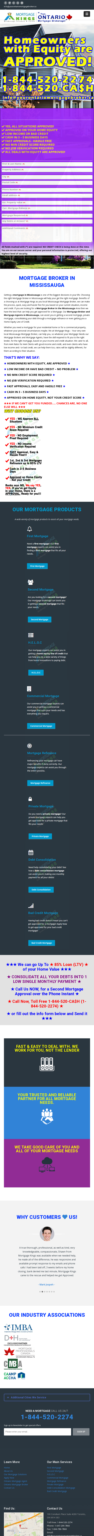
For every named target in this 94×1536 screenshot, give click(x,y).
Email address (11, 195)
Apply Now (9, 1477)
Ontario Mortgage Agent (15, 1481)
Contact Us (9, 1487)
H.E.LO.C (51, 1474)
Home (7, 1467)
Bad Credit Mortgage (57, 1491)
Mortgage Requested (15, 215)
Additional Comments (15, 228)
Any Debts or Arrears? (15, 221)
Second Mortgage (55, 1471)
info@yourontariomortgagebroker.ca (20, 6)
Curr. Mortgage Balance (16, 208)
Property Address (12, 169)
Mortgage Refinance (56, 1481)
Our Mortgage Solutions (15, 1474)
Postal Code (10, 182)
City (5, 177)
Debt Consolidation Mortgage (61, 1487)
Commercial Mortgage (57, 1477)
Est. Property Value (13, 202)
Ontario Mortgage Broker (16, 1484)
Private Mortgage (55, 1484)
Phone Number (11, 189)
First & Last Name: (13, 164)
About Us (8, 1471)
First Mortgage (54, 1467)
